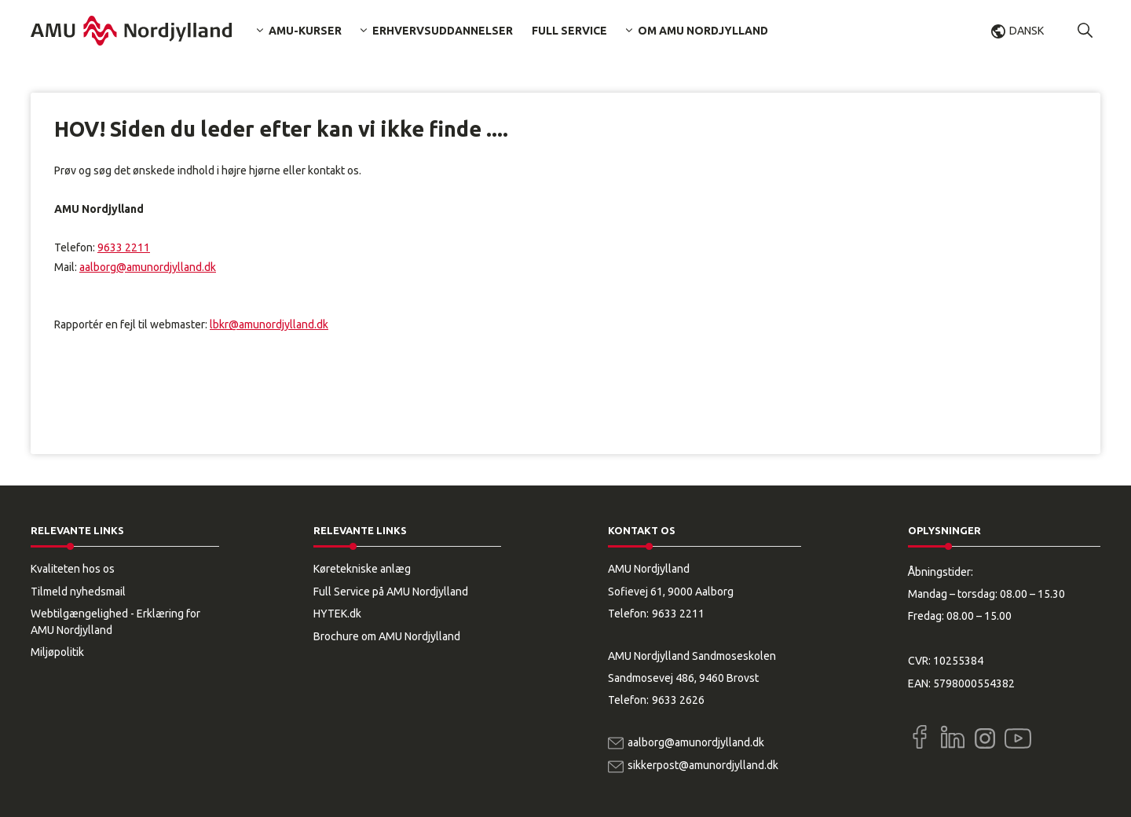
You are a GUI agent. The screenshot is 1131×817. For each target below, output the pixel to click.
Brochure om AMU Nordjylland (386, 636)
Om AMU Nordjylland (703, 30)
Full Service (569, 30)
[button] (1085, 31)
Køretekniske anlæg (362, 568)
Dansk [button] (1026, 30)
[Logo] (131, 31)
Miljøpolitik (57, 652)
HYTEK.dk (337, 613)
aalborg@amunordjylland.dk (147, 267)
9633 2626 (678, 700)
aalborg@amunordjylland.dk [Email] (696, 742)
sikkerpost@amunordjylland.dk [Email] (703, 765)
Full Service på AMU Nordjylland (390, 591)
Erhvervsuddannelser (442, 30)
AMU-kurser (305, 30)
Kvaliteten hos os (73, 568)
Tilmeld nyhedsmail (78, 591)
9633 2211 (123, 247)
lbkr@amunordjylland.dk (269, 324)
